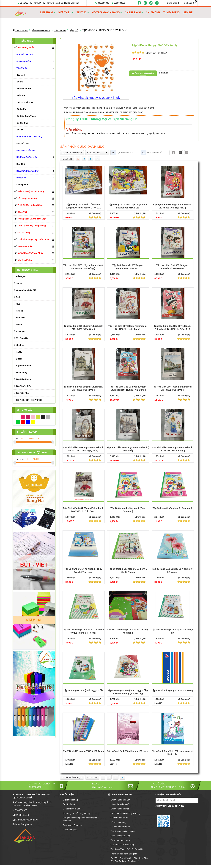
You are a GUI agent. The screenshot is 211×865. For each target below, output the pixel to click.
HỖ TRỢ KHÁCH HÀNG (107, 12)
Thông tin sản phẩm (143, 73)
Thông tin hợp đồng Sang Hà (124, 854)
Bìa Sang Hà (21, 338)
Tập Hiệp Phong (22, 379)
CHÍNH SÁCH (134, 12)
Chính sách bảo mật (120, 809)
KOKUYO (19, 317)
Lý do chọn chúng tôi (120, 804)
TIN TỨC (83, 12)
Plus (17, 303)
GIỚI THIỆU (66, 12)
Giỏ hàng (190, 3)
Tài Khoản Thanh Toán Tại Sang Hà (127, 849)
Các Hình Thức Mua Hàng (122, 844)
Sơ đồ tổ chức (69, 804)
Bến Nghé (19, 276)
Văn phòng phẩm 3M (25, 290)
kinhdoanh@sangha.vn (84, 112)
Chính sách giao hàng (120, 835)
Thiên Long (20, 372)
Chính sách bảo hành (120, 800)
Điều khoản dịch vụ (119, 818)
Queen (18, 358)
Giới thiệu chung (70, 800)
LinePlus (19, 345)
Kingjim (18, 310)
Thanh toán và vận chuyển (123, 831)
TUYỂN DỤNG (171, 12)
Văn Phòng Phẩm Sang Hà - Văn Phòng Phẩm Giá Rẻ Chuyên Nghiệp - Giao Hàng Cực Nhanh (109, 108)
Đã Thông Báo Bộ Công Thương (125, 813)
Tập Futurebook (22, 365)
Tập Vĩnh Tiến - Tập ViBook (28, 399)
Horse (18, 283)
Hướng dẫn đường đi (120, 827)
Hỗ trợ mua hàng (118, 822)
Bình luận (163, 73)
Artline (18, 324)
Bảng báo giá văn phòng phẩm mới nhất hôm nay (81, 819)
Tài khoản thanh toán (120, 840)
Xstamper (19, 331)
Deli (17, 297)
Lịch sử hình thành (71, 809)
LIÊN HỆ (187, 12)
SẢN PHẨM (47, 12)
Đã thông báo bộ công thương (76, 813)
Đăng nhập (173, 3)
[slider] (138, 52)
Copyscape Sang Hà (72, 825)
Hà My (18, 351)
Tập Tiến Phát (21, 392)
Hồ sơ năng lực (70, 829)
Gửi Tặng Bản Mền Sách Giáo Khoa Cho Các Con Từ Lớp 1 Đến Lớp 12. (129, 859)
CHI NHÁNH (153, 12)
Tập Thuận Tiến (22, 386)
